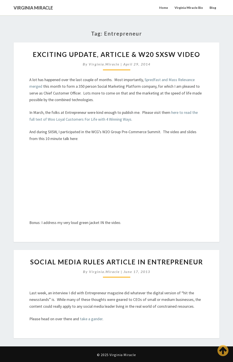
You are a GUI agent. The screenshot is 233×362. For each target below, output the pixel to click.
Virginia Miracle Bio (189, 7)
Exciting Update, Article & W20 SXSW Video (116, 54)
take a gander (91, 318)
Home (163, 7)
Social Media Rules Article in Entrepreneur (116, 262)
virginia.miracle (104, 64)
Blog (213, 7)
